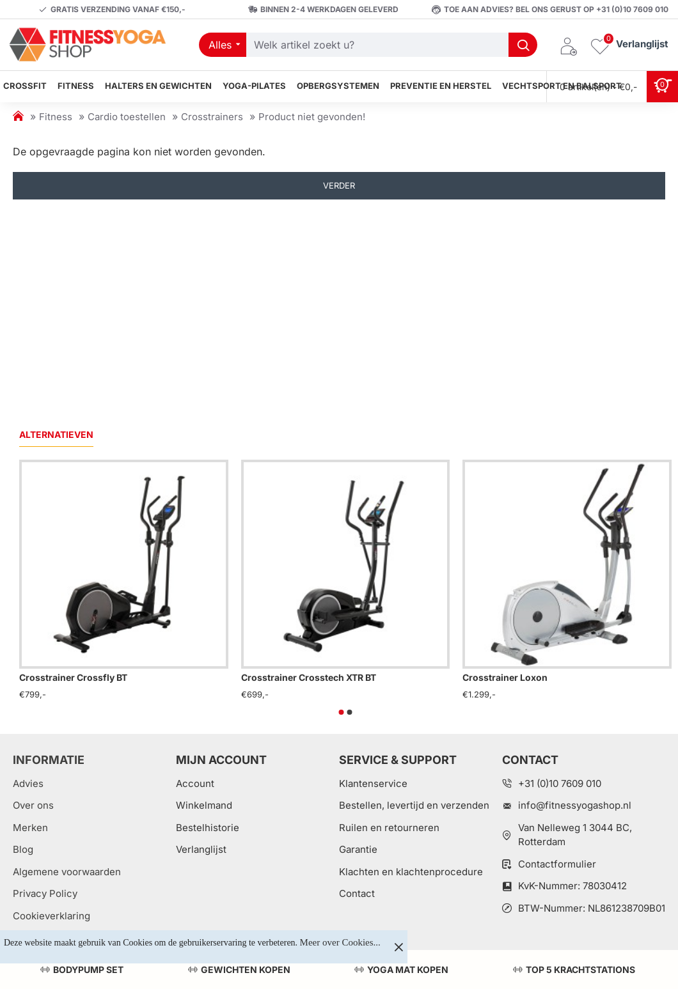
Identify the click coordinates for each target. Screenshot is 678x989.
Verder (339, 185)
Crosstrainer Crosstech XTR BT (308, 677)
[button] (341, 712)
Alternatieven (56, 434)
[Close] (398, 947)
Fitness (55, 117)
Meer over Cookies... (340, 942)
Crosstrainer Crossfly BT (73, 677)
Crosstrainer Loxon (505, 677)
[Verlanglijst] (629, 45)
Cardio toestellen (127, 117)
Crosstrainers (212, 117)
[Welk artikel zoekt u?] (522, 45)
